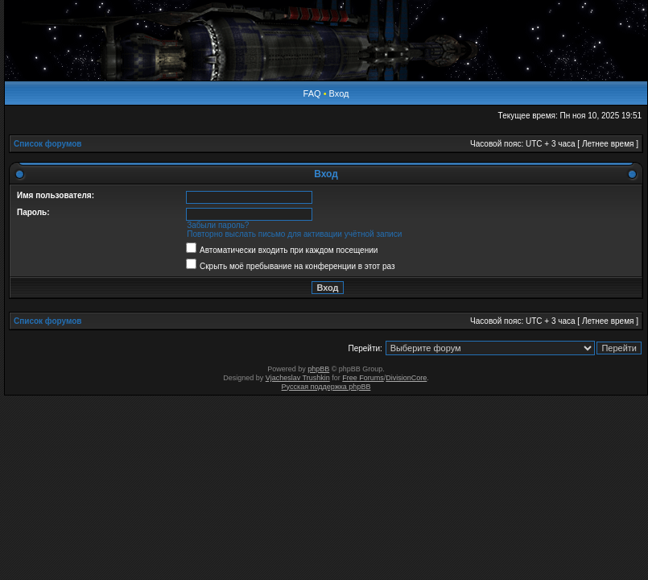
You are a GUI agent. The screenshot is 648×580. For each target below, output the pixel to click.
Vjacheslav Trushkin (298, 378)
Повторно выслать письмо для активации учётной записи (294, 234)
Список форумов (48, 143)
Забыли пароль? (218, 225)
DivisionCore (406, 378)
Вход (339, 93)
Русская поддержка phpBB (326, 387)
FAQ (312, 93)
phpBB (318, 369)
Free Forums (363, 378)
